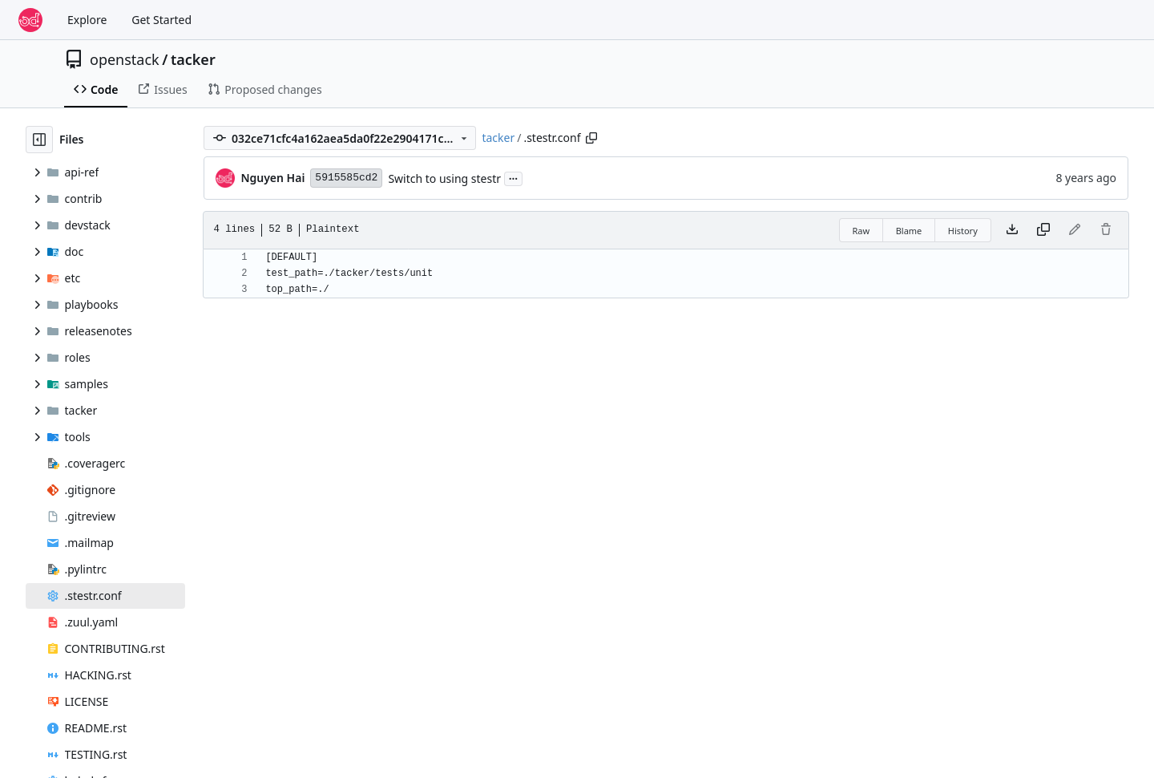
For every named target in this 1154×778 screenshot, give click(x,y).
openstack (124, 59)
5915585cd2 (346, 178)
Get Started (161, 19)
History (963, 231)
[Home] (30, 20)
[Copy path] (591, 138)
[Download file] (1012, 230)
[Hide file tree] (39, 139)
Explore (87, 19)
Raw (861, 231)
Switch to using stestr (444, 178)
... (513, 177)
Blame (909, 231)
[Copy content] (1043, 230)
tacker (193, 59)
